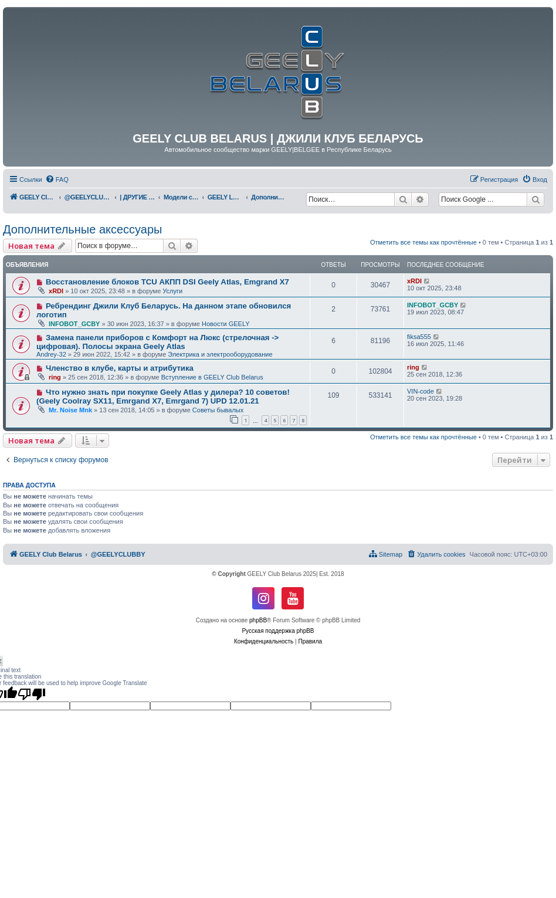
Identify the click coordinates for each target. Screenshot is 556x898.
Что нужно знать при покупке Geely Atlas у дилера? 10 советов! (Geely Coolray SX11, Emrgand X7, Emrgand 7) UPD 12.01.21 (163, 396)
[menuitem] (57, 179)
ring (55, 377)
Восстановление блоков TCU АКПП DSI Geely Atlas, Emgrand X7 (167, 281)
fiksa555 (419, 336)
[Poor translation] (32, 694)
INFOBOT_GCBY (74, 323)
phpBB (258, 620)
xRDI (56, 290)
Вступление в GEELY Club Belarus (212, 377)
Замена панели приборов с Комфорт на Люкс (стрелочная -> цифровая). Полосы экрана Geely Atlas (157, 342)
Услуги (172, 290)
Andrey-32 (51, 354)
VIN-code (420, 391)
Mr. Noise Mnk (70, 410)
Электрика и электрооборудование (220, 354)
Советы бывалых (217, 410)
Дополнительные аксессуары (82, 229)
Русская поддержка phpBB (278, 631)
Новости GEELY (226, 323)
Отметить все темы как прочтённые (423, 242)
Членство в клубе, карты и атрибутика (120, 368)
